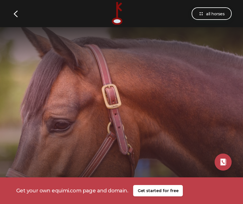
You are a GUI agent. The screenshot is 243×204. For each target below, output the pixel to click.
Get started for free (158, 190)
